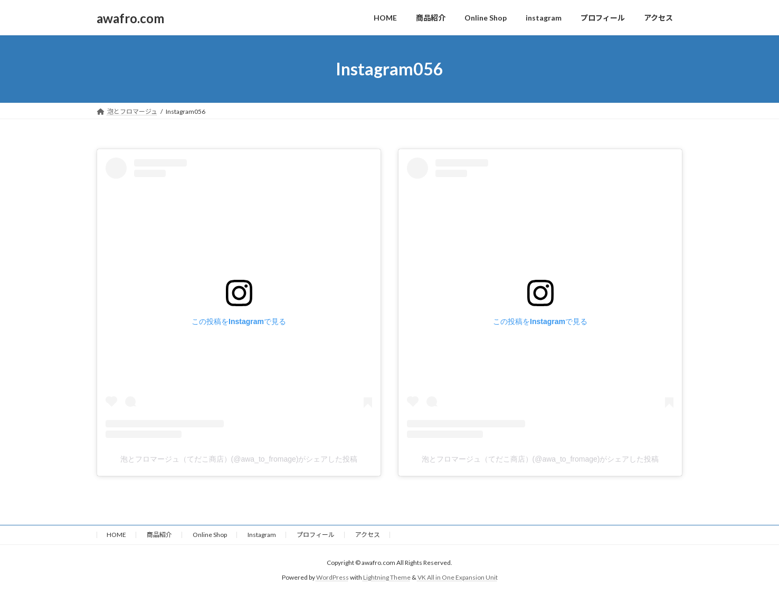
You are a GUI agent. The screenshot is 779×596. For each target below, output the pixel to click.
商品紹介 (159, 535)
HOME (116, 535)
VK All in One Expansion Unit (457, 577)
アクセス (367, 535)
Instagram (262, 535)
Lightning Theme (387, 577)
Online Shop (210, 535)
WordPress (332, 577)
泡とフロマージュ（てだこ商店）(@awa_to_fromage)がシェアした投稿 (239, 459)
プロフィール (316, 535)
